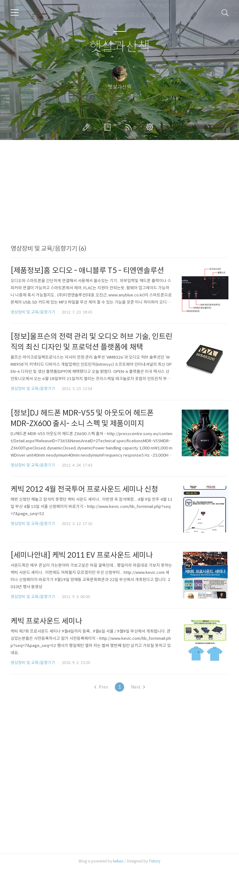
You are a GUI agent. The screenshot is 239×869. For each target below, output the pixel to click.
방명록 (108, 127)
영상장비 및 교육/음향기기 (33, 312)
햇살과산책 (119, 46)
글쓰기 (87, 127)
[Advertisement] (119, 201)
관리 (150, 127)
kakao (118, 861)
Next (138, 687)
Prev (101, 687)
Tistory (154, 861)
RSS (129, 127)
